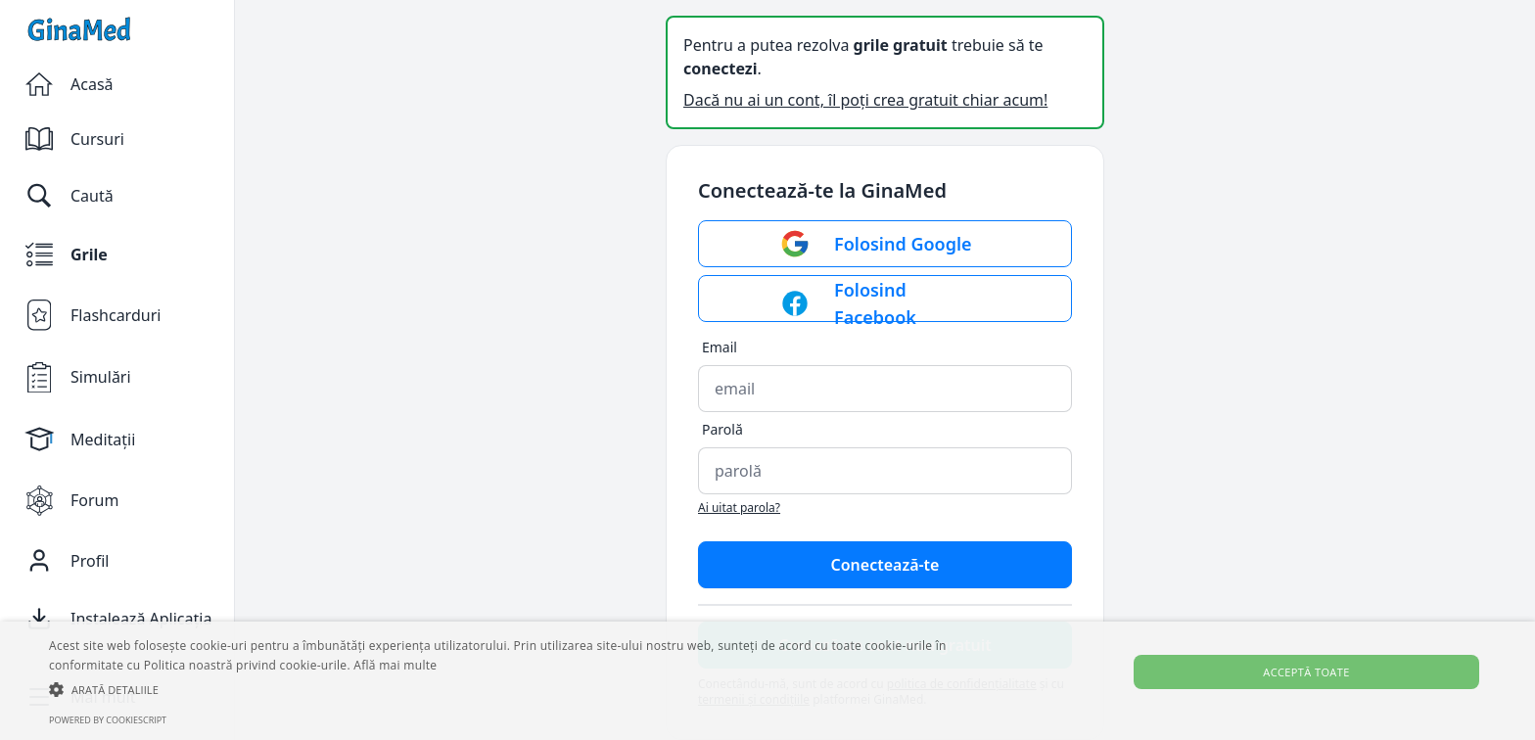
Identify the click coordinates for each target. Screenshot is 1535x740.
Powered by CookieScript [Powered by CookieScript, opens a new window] (107, 720)
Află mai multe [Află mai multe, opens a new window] (395, 665)
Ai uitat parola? (739, 507)
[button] (516, 689)
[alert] (767, 681)
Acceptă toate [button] (1306, 672)
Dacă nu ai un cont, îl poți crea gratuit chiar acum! (865, 100)
